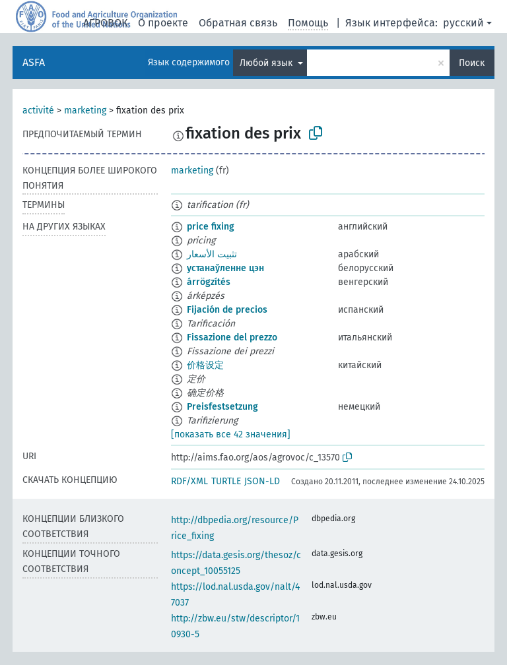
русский (463, 22)
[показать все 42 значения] (230, 434)
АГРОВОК (105, 22)
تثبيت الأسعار (212, 254)
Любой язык (267, 63)
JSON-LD (262, 481)
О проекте (163, 22)
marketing (85, 110)
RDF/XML (189, 481)
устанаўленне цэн (225, 268)
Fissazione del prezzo (232, 337)
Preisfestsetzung (222, 406)
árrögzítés (208, 282)
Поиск (472, 63)
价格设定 (205, 365)
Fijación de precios (227, 309)
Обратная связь (238, 22)
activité (38, 110)
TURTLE (226, 481)
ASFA (33, 62)
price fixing (210, 226)
